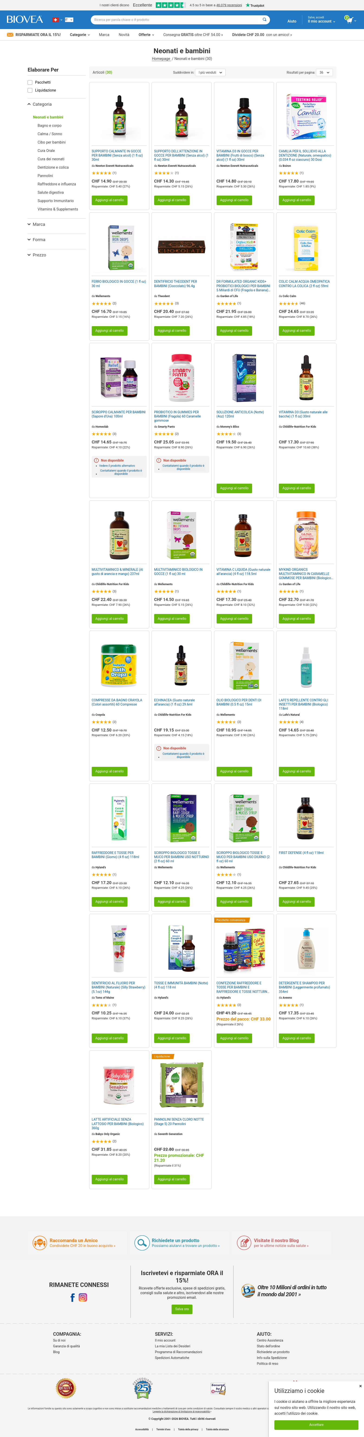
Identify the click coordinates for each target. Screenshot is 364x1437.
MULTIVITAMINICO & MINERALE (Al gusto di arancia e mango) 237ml (117, 572)
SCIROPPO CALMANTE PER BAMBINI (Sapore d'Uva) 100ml (119, 414)
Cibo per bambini (52, 142)
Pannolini (45, 176)
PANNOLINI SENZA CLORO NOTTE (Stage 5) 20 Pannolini (179, 1121)
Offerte (146, 35)
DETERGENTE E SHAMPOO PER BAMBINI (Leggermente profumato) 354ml (304, 987)
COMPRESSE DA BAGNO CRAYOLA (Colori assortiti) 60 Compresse (117, 702)
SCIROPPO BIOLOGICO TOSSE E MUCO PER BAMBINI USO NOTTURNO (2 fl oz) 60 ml (181, 857)
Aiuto (292, 21)
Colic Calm (289, 296)
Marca (104, 35)
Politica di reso (267, 1363)
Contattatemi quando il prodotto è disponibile (121, 472)
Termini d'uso (163, 1429)
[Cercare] (264, 19)
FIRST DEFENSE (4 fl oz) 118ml (301, 853)
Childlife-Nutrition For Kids (299, 426)
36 (324, 72)
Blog (56, 1352)
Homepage (161, 58)
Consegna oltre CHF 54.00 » (193, 35)
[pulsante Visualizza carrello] (352, 20)
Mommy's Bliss (229, 426)
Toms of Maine (104, 997)
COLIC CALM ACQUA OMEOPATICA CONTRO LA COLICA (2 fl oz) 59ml (304, 284)
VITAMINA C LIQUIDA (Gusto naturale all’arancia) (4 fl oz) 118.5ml (243, 572)
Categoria (40, 104)
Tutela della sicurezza (217, 1429)
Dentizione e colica (53, 167)
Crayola (100, 714)
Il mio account (165, 1340)
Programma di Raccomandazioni (178, 1352)
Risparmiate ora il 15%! (34, 35)
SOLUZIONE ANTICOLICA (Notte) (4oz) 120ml (240, 414)
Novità (124, 35)
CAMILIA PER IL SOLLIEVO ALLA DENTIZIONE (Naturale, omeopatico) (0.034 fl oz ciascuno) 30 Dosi (305, 155)
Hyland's (100, 867)
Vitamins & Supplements (58, 209)
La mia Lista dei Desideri (172, 1346)
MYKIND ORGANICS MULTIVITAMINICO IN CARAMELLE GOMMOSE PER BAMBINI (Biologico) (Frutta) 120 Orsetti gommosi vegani (305, 574)
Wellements (102, 296)
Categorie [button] (80, 35)
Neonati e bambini (48, 117)
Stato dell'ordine (268, 1346)
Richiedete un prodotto (273, 1352)
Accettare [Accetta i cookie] (316, 1425)
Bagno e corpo (50, 125)
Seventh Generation (170, 1134)
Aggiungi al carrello (109, 200)
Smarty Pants (166, 426)
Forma (37, 239)
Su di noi (59, 1340)
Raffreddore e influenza (57, 184)
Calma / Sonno (50, 134)
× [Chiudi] (360, 1386)
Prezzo (37, 255)
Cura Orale (46, 150)
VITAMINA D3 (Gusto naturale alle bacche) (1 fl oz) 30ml (303, 414)
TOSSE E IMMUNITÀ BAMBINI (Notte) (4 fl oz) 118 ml (181, 985)
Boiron (287, 165)
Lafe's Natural (291, 714)
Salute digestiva (51, 192)
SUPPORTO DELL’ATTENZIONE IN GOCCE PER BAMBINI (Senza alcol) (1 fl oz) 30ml (181, 155)
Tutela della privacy (188, 1429)
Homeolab (101, 426)
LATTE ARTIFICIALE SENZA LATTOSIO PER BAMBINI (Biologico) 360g (118, 1124)
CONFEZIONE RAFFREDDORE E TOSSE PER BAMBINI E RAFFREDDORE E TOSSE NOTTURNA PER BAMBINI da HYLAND (243, 987)
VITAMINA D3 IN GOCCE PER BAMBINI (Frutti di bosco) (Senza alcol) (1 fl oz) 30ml (240, 155)
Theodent (164, 296)
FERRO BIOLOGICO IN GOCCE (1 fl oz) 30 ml (119, 284)
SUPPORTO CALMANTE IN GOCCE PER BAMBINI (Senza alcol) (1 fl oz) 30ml (117, 155)
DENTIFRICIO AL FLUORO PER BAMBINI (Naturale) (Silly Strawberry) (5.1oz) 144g (118, 987)
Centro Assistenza (270, 1340)
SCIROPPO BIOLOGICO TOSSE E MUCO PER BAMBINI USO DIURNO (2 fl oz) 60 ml (243, 857)
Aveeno (287, 997)
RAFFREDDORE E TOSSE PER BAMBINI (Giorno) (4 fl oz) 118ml (115, 855)
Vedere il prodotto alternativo (117, 465)
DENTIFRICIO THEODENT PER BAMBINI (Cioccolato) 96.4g (175, 284)
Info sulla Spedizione (272, 1358)
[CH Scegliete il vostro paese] (57, 19)
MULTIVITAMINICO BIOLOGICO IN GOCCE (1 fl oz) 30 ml (178, 572)
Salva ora (182, 1309)
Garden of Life (229, 296)
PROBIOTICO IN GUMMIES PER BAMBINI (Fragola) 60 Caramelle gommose (177, 416)
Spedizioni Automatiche (172, 1358)
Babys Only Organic (107, 1134)
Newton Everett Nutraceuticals (114, 165)
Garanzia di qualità (66, 1346)
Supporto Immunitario (56, 201)
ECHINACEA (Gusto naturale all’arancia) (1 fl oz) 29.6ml (174, 702)
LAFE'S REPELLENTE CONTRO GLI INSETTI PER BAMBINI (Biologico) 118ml (303, 704)
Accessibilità (142, 1429)
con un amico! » (262, 35)
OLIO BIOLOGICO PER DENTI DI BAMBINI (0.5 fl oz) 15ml (239, 702)
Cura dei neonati (51, 159)
